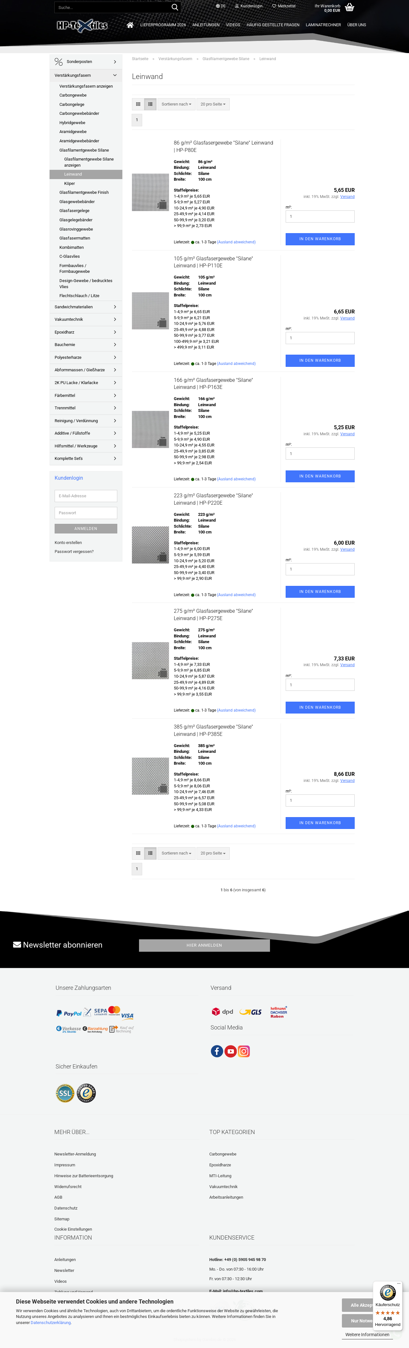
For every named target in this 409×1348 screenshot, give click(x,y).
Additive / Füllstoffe (72, 433)
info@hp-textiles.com (243, 1291)
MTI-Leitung (220, 1175)
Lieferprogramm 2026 (163, 24)
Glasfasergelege (74, 210)
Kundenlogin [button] (249, 6)
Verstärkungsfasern (73, 75)
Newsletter (64, 1270)
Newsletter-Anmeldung (75, 1154)
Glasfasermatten (74, 238)
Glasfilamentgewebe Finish (84, 192)
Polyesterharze (68, 357)
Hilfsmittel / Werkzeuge (76, 446)
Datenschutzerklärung (51, 1322)
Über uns (356, 24)
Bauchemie (65, 344)
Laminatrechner (323, 24)
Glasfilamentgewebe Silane (84, 150)
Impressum (64, 1165)
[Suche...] (175, 7)
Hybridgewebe (72, 122)
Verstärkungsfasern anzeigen (86, 86)
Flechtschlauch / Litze (79, 295)
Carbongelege (71, 104)
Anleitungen (206, 24)
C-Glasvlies (69, 256)
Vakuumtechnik (69, 319)
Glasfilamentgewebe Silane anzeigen (89, 162)
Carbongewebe (73, 95)
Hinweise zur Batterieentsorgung (83, 1175)
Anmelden (85, 528)
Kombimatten (71, 247)
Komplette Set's (69, 458)
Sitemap (61, 1219)
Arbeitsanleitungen (226, 1197)
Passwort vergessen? (74, 551)
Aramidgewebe (73, 131)
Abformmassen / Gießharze (80, 369)
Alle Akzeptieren (367, 1305)
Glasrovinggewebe (76, 229)
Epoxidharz (64, 332)
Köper (69, 183)
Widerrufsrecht (67, 1186)
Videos (233, 24)
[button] (220, 6)
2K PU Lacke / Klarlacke (76, 382)
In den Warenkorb (320, 239)
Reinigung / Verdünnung (76, 420)
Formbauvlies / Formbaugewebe (74, 268)
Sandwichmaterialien (74, 306)
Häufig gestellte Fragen (273, 24)
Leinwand (73, 174)
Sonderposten (73, 62)
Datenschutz (65, 1208)
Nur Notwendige (367, 1320)
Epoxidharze (220, 1165)
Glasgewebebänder (77, 201)
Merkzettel (284, 6)
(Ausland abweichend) (236, 242)
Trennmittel (65, 408)
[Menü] (399, 1285)
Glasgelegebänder (75, 219)
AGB (58, 1197)
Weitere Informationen (367, 1334)
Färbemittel (65, 395)
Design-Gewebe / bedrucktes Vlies (85, 283)
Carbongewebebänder (79, 113)
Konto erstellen (68, 542)
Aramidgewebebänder (79, 140)
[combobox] (177, 104)
